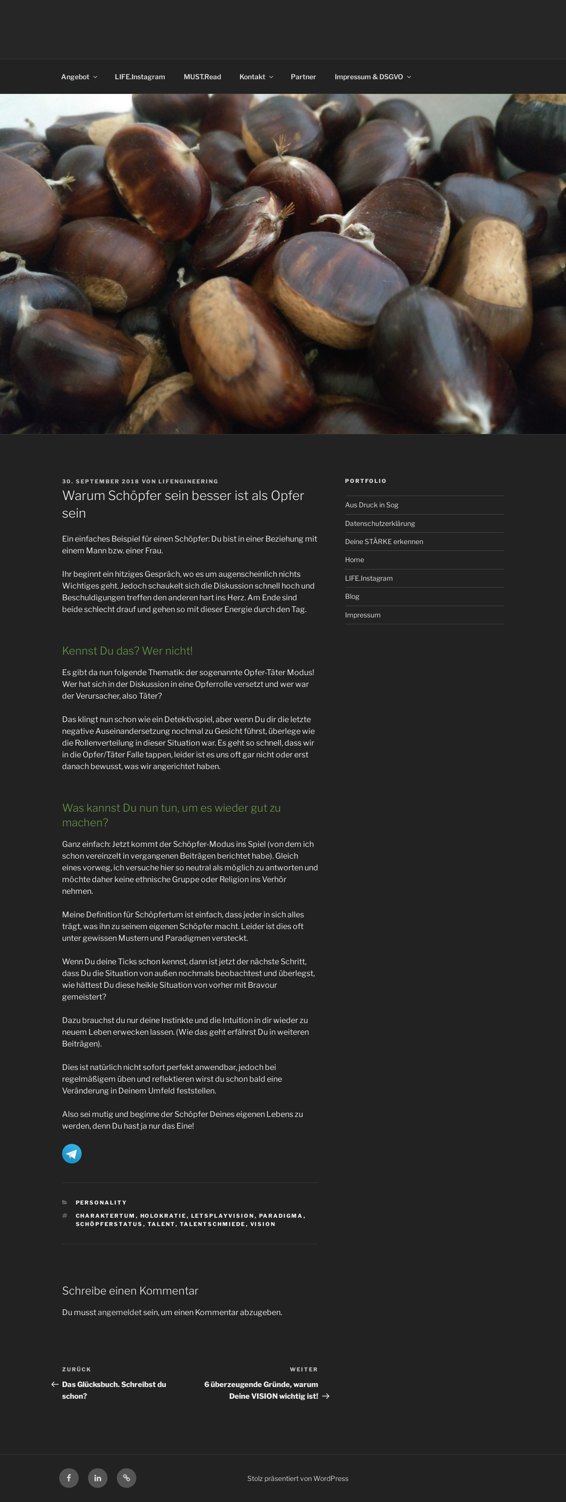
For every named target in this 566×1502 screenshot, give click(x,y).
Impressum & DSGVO (374, 76)
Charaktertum (106, 1215)
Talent (161, 1224)
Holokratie (163, 1215)
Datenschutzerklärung (380, 523)
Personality (102, 1202)
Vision (263, 1224)
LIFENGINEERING (188, 481)
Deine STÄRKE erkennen (384, 541)
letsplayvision (223, 1215)
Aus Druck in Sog (371, 505)
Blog (352, 596)
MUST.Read (202, 76)
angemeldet (120, 1312)
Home (354, 559)
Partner (303, 76)
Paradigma (281, 1215)
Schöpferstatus (109, 1224)
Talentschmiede (213, 1224)
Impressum (363, 615)
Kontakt (257, 76)
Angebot (80, 76)
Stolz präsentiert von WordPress (297, 1478)
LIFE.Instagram (140, 76)
